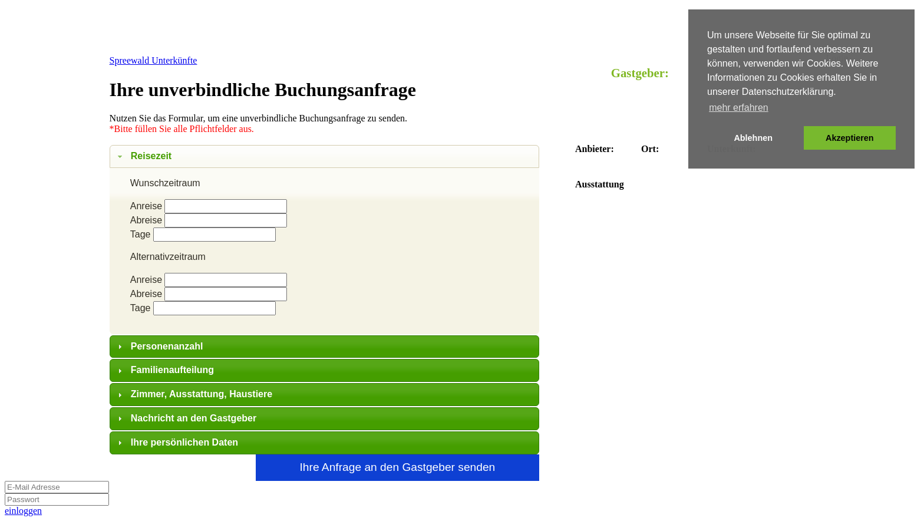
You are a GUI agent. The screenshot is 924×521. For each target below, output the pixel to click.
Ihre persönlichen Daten (184, 442)
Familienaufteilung (172, 370)
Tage (140, 234)
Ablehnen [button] (753, 138)
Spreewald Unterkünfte (153, 60)
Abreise (146, 220)
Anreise (146, 206)
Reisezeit (151, 156)
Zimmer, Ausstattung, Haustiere (201, 394)
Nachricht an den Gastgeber (193, 418)
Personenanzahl (167, 346)
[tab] (325, 156)
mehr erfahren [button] (738, 108)
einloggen (23, 511)
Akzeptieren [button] (850, 138)
